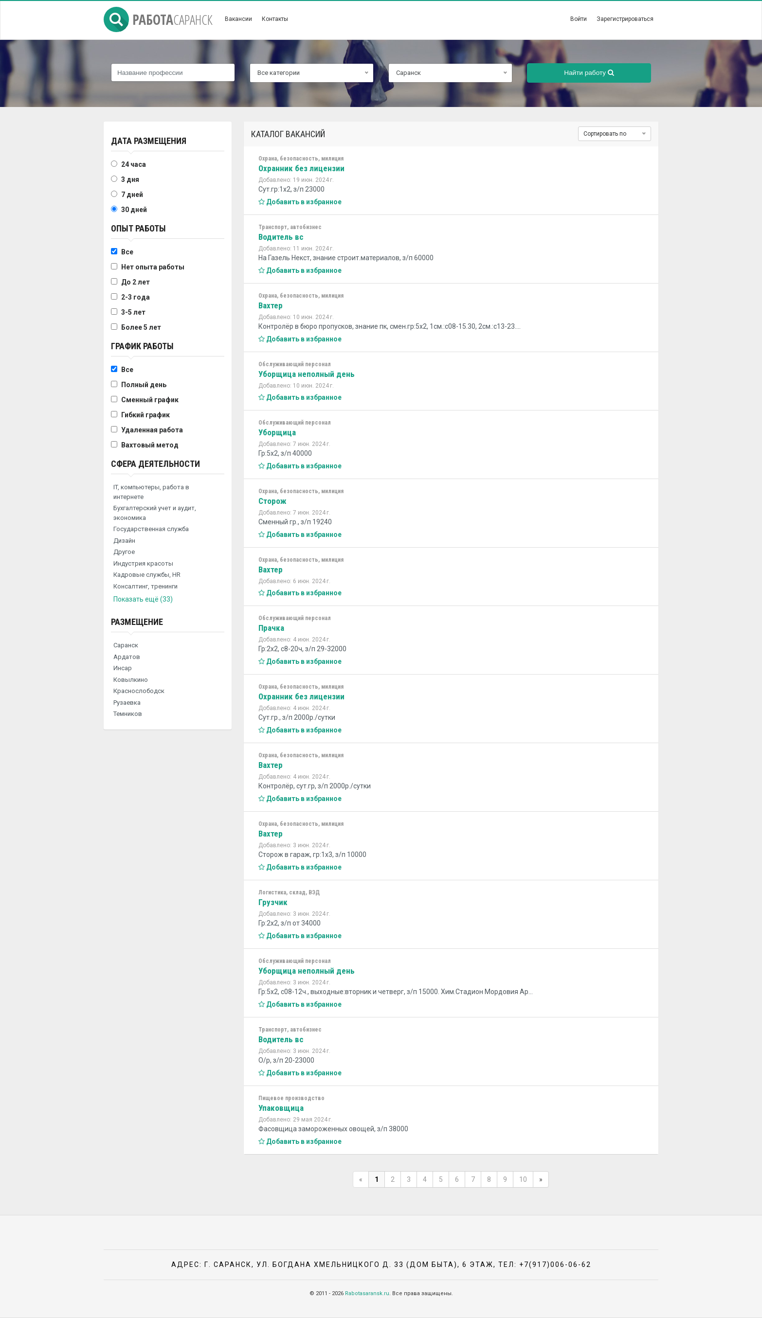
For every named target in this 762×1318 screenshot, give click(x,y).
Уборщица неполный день (306, 374)
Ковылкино (130, 679)
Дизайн (124, 540)
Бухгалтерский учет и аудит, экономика (154, 512)
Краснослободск (138, 691)
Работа (158, 19)
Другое (124, 551)
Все (127, 252)
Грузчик (273, 902)
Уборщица (277, 432)
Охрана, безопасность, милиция (301, 158)
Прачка (271, 628)
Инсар (122, 668)
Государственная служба (151, 529)
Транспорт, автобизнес (290, 227)
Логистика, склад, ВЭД (289, 892)
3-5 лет (133, 312)
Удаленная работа (152, 430)
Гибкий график (145, 415)
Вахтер (270, 305)
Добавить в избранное (300, 202)
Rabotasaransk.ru (367, 1293)
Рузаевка (127, 702)
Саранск (125, 645)
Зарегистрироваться (625, 19)
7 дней (132, 194)
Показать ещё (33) (143, 599)
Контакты (275, 19)
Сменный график (150, 400)
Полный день (143, 385)
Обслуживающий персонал (294, 364)
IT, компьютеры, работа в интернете (151, 491)
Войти (578, 19)
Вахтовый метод (150, 445)
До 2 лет (135, 282)
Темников (127, 713)
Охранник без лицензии (301, 168)
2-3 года (135, 297)
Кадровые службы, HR (147, 574)
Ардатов (126, 656)
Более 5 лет (141, 327)
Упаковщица (281, 1108)
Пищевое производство (291, 1098)
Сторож (272, 501)
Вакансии (238, 19)
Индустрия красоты (143, 563)
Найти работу (589, 72)
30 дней (134, 210)
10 (523, 1179)
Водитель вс (281, 237)
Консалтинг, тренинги (145, 586)
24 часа (133, 164)
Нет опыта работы (152, 267)
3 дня (130, 179)
